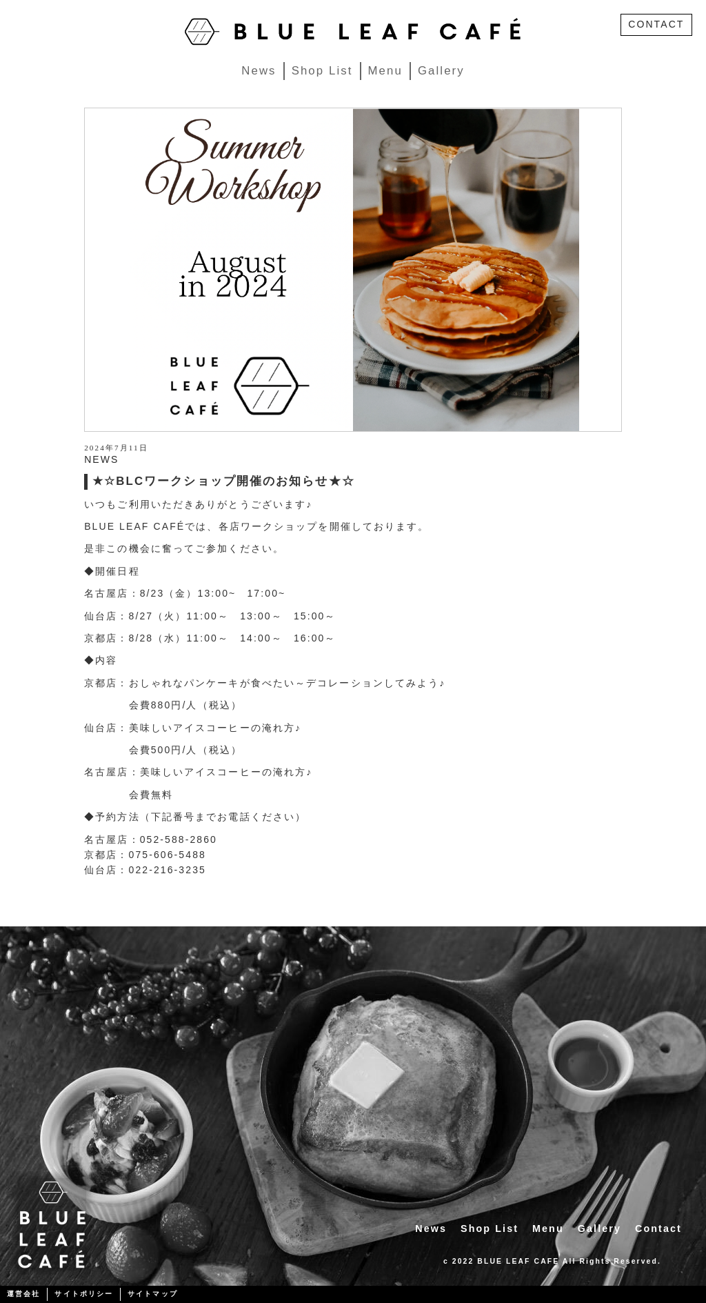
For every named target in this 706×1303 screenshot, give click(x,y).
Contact (658, 1228)
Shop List (322, 70)
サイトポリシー (83, 1293)
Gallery (441, 70)
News (258, 70)
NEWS (101, 459)
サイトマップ (153, 1293)
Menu (385, 70)
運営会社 (23, 1293)
